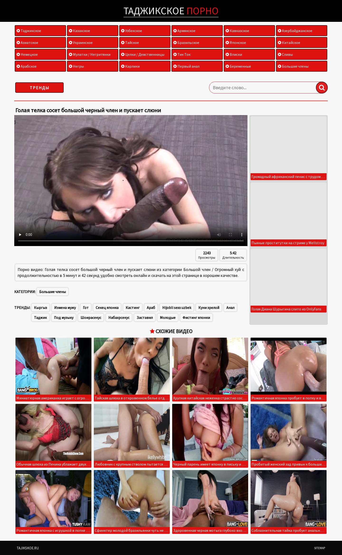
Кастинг (133, 307)
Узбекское (131, 30)
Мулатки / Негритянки (89, 54)
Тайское (130, 42)
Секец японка (107, 307)
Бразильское (186, 42)
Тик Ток (181, 54)
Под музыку (63, 317)
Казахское (79, 30)
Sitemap (319, 548)
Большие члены (293, 66)
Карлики (130, 66)
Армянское (184, 30)
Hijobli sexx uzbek (176, 307)
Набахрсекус (118, 317)
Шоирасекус (91, 317)
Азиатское (27, 42)
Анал (230, 307)
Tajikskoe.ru (28, 548)
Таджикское (171, 11)
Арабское (27, 66)
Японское (236, 42)
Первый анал (186, 66)
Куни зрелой (208, 307)
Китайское (289, 42)
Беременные (238, 66)
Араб (151, 307)
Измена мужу (65, 307)
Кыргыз (40, 307)
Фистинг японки (196, 317)
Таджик (40, 317)
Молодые (168, 317)
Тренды (39, 87)
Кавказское (237, 30)
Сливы (285, 54)
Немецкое (27, 54)
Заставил (145, 317)
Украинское (81, 42)
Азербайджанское (295, 30)
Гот (86, 307)
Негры (76, 66)
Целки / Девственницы (142, 54)
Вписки (234, 54)
